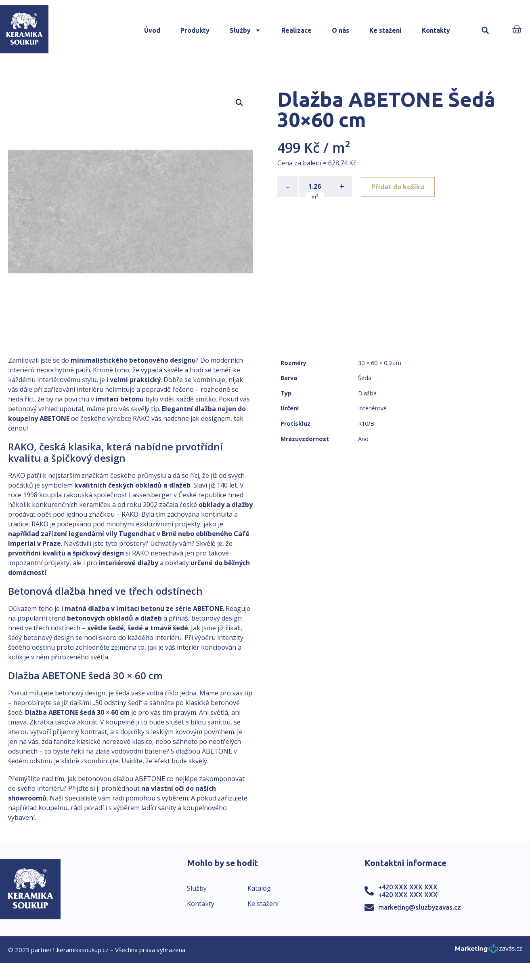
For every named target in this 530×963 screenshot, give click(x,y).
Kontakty (436, 30)
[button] (485, 30)
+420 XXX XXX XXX (408, 887)
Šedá (364, 378)
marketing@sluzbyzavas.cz (419, 907)
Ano (363, 439)
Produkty (194, 30)
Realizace (296, 30)
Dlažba (367, 393)
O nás (340, 30)
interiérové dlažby (128, 562)
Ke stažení (385, 30)
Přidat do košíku (399, 186)
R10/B (366, 423)
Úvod (152, 30)
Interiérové (372, 408)
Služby (245, 30)
